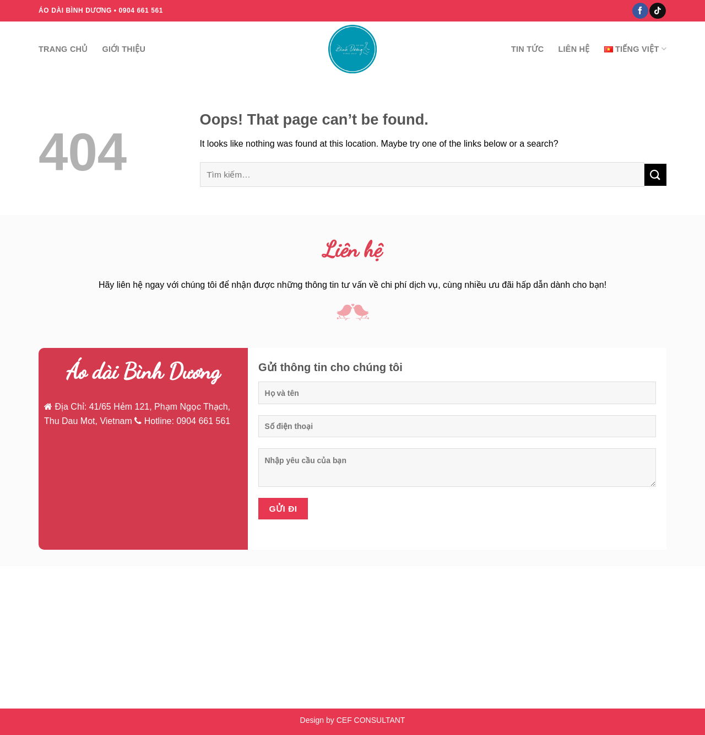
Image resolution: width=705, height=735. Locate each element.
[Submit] (655, 174)
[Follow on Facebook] (640, 11)
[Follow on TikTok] (657, 11)
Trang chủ (63, 49)
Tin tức (527, 49)
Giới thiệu (124, 49)
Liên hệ (573, 49)
